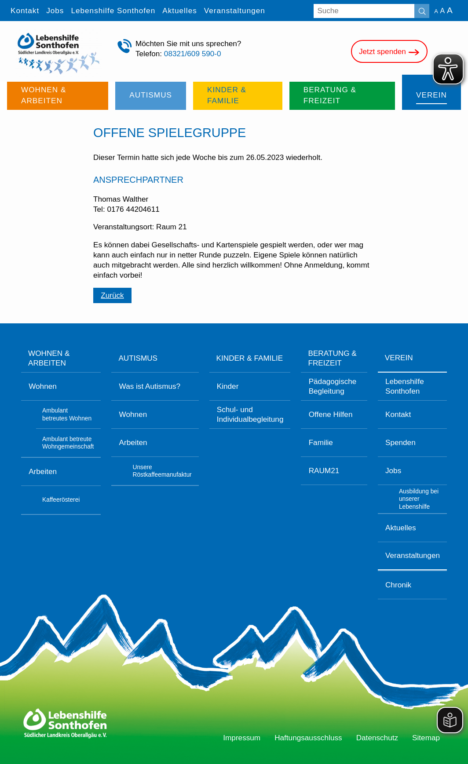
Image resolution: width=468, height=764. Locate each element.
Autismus (137, 358)
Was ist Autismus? (150, 386)
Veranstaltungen (412, 555)
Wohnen (43, 386)
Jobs (393, 470)
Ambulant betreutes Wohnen (66, 414)
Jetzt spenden (389, 52)
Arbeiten (43, 471)
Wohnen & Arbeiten (48, 358)
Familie (321, 442)
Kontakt (398, 414)
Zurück (112, 295)
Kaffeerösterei (61, 499)
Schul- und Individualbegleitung (250, 414)
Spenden (400, 442)
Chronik (398, 584)
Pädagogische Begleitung (333, 386)
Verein (399, 357)
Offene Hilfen (331, 414)
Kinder (228, 386)
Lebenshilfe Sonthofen (404, 386)
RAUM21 (324, 470)
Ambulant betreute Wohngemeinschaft (68, 443)
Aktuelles (400, 527)
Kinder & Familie (249, 358)
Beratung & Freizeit (332, 358)
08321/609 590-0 (192, 53)
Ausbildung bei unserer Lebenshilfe (419, 499)
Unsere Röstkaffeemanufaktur (161, 471)
